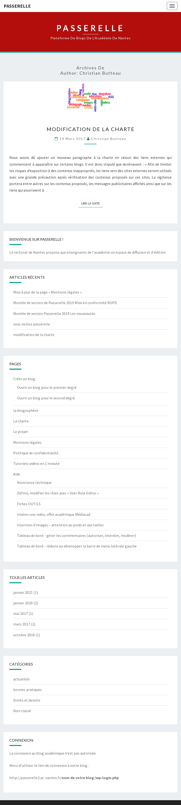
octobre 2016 (24, 634)
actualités (21, 679)
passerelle (17, 6)
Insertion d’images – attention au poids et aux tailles (60, 525)
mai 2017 (20, 613)
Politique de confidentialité (35, 453)
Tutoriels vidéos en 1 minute (36, 463)
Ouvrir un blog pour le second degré (46, 398)
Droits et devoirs (26, 700)
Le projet (20, 431)
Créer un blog (24, 378)
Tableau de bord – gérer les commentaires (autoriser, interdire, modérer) (76, 535)
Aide (16, 474)
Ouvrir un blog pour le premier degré (47, 387)
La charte (21, 421)
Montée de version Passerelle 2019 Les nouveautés (54, 313)
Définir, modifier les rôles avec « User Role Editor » (58, 493)
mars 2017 (21, 624)
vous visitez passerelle (31, 324)
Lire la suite (92, 203)
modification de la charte (91, 129)
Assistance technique (34, 482)
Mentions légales (27, 442)
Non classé (22, 710)
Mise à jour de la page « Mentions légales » (47, 292)
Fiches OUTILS (29, 503)
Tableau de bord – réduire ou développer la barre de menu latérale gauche (77, 546)
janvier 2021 (23, 592)
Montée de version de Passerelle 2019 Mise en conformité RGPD (65, 302)
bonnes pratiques (27, 689)
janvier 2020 (23, 603)
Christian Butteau (108, 139)
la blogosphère (25, 410)
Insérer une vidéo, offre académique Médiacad (53, 514)
